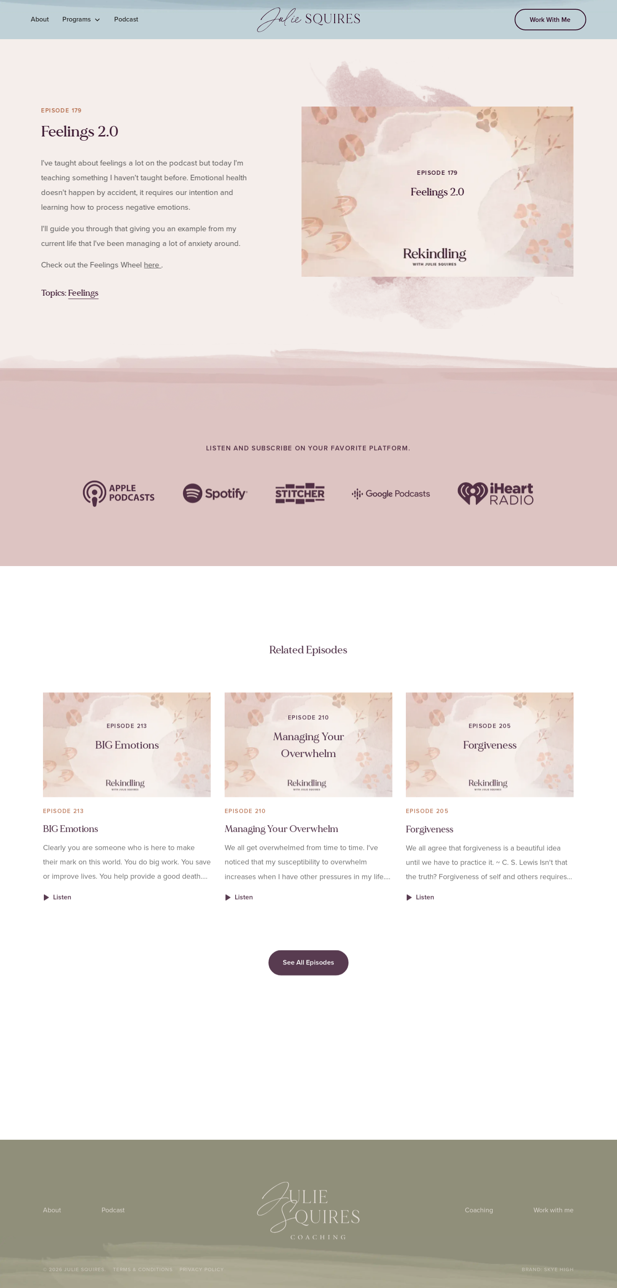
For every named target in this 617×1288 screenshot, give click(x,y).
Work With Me (550, 19)
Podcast (126, 19)
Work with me (554, 1226)
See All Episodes (308, 978)
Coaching (479, 1226)
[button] (81, 19)
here (147, 264)
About (40, 19)
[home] (308, 20)
